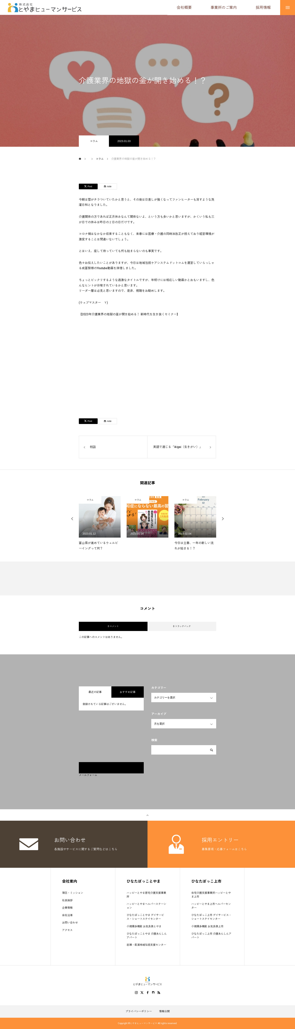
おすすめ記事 (127, 692)
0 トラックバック (182, 626)
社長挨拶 (67, 900)
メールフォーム (88, 775)
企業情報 (67, 907)
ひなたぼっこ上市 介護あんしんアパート (211, 935)
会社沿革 (67, 915)
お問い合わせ (70, 922)
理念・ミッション (72, 893)
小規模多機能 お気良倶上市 (207, 926)
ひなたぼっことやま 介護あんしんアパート (147, 935)
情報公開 (164, 1011)
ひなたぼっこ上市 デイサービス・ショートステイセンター (211, 917)
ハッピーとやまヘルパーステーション (146, 906)
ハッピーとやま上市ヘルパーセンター (211, 906)
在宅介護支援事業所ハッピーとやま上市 (211, 894)
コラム (94, 141)
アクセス (67, 930)
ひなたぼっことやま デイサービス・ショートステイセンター (145, 917)
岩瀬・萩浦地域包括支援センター (146, 944)
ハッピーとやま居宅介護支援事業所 (146, 894)
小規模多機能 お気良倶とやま (144, 926)
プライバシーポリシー (138, 1011)
